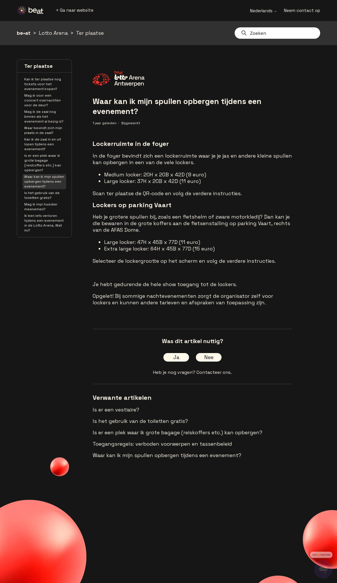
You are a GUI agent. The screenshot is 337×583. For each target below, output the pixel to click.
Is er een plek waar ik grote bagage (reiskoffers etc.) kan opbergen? (42, 162)
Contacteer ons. (214, 372)
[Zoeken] (277, 33)
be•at (24, 33)
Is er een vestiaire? (116, 409)
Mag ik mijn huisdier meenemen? (41, 206)
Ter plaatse (90, 33)
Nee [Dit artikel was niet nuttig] (209, 357)
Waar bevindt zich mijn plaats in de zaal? (43, 130)
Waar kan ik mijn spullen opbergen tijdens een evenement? (44, 181)
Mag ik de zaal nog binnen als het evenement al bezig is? (44, 116)
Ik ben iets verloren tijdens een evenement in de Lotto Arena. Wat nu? (44, 223)
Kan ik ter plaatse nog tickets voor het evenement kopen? (42, 84)
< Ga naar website (75, 10)
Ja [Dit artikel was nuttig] (176, 357)
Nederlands (263, 10)
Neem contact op (302, 10)
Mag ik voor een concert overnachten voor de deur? (42, 100)
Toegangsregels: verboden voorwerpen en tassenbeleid (162, 444)
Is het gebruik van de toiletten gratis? (42, 195)
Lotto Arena (53, 33)
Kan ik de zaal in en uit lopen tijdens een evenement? (42, 144)
